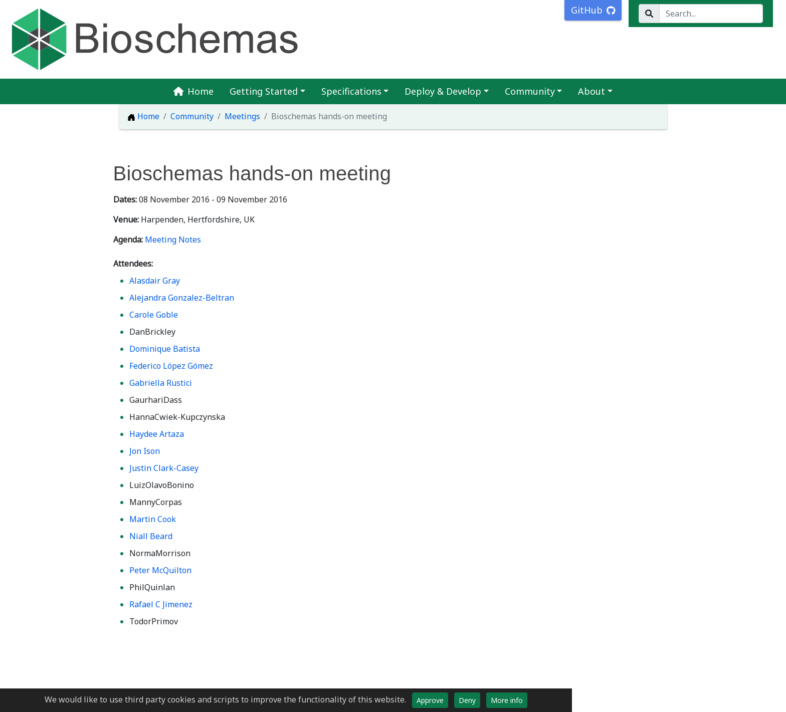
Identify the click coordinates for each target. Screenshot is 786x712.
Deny (467, 700)
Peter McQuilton (160, 570)
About (591, 91)
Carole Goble (153, 314)
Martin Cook (152, 519)
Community (530, 91)
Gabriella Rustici (160, 382)
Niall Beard (150, 536)
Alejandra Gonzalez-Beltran (181, 297)
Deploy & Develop (443, 91)
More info (507, 700)
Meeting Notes (173, 239)
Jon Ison (144, 450)
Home (193, 91)
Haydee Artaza (156, 433)
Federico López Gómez (171, 365)
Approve (430, 700)
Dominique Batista (164, 348)
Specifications (351, 91)
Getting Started (264, 91)
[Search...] (711, 13)
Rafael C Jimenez (160, 604)
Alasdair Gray (154, 280)
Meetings (242, 116)
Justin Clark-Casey (164, 467)
